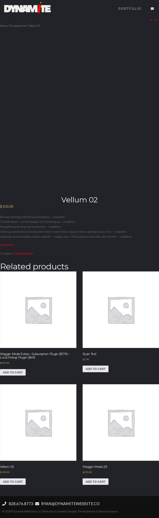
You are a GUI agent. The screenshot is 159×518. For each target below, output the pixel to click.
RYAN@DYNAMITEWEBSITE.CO (67, 503)
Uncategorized (17, 25)
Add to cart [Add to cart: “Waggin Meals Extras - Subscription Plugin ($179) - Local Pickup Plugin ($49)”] (13, 372)
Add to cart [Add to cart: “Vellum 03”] (13, 481)
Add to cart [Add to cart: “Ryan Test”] (95, 369)
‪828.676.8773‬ (17, 503)
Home (3, 25)
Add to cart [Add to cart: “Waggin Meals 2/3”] (95, 481)
